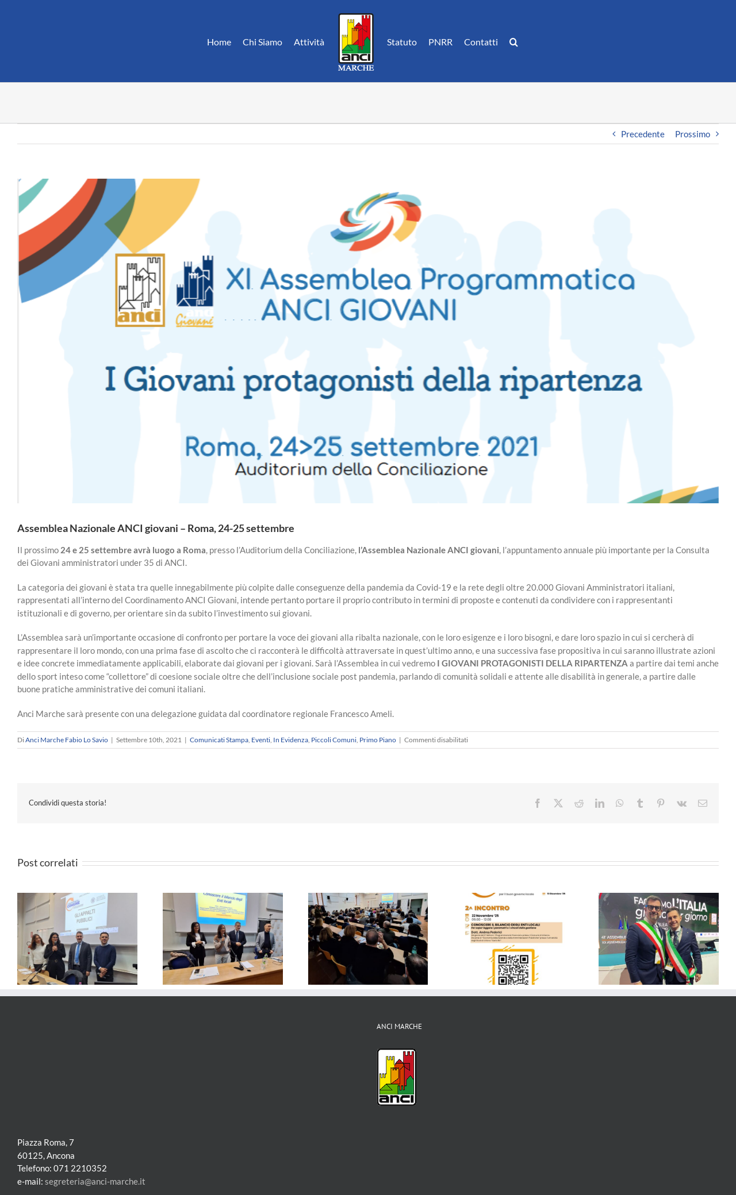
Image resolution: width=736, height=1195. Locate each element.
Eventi (260, 739)
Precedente (643, 134)
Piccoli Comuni (333, 739)
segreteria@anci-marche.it (95, 1181)
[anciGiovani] (368, 341)
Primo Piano (377, 739)
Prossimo (692, 134)
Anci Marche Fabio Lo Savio (66, 739)
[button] (513, 41)
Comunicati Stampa (219, 739)
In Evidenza (290, 739)
